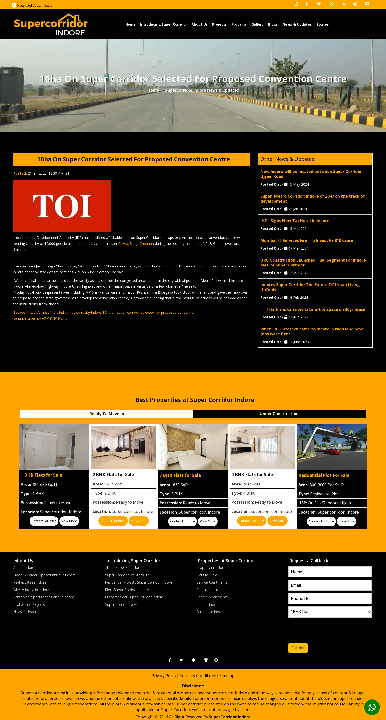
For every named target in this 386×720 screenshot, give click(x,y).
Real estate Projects (29, 604)
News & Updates (297, 24)
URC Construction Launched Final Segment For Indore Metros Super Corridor (313, 262)
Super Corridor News (121, 604)
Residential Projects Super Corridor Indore (138, 582)
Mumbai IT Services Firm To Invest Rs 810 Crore (306, 240)
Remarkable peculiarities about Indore (43, 597)
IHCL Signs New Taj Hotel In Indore (294, 220)
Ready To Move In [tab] (106, 413)
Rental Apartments (211, 589)
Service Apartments (212, 582)
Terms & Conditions (197, 675)
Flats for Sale (207, 575)
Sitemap (226, 675)
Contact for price (44, 521)
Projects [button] (219, 24)
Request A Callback (32, 5)
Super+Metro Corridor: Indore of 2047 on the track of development (312, 198)
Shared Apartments (212, 597)
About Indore (23, 567)
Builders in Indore (211, 612)
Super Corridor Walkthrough (127, 575)
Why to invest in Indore (31, 589)
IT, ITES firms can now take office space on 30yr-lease (312, 309)
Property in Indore (211, 567)
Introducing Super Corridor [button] (163, 24)
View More (69, 521)
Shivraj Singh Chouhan (136, 243)
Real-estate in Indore (29, 582)
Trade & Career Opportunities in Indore (44, 575)
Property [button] (239, 24)
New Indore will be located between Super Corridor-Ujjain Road (311, 174)
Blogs (273, 24)
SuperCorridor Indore (230, 717)
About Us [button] (200, 24)
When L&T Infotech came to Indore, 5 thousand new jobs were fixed (311, 331)
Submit (298, 648)
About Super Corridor (122, 567)
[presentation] (318, 631)
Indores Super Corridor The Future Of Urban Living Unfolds (310, 287)
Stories (322, 24)
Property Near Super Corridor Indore (134, 597)
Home (130, 24)
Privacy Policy (164, 675)
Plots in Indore (208, 604)
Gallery (257, 24)
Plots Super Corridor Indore (127, 589)
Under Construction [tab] (279, 413)
